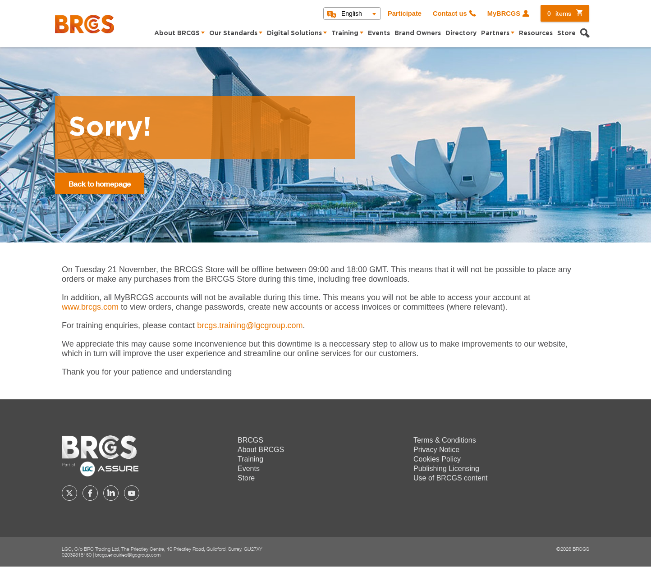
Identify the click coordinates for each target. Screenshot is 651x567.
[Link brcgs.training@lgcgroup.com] (250, 325)
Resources (536, 33)
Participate (405, 13)
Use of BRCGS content (450, 478)
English (351, 13)
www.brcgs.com (90, 306)
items (559, 13)
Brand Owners (417, 33)
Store (566, 33)
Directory (461, 33)
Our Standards (233, 33)
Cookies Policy (437, 459)
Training (344, 33)
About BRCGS (177, 33)
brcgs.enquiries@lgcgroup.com (127, 555)
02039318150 (77, 555)
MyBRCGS (503, 13)
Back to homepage (100, 183)
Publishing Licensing (446, 468)
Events (379, 33)
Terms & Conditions (444, 440)
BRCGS (250, 440)
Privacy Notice (436, 449)
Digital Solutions (294, 33)
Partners (495, 33)
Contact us (450, 13)
